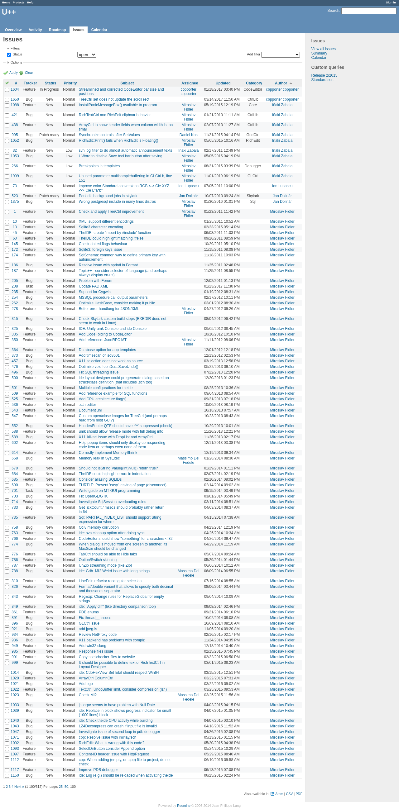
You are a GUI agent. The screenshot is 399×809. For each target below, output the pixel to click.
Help (30, 2)
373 (15, 355)
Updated (223, 83)
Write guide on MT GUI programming (109, 490)
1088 (15, 105)
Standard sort (322, 80)
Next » (19, 786)
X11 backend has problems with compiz (112, 640)
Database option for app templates (107, 350)
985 (15, 651)
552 (15, 426)
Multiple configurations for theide (106, 388)
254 (15, 297)
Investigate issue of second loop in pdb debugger (119, 732)
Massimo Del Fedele (188, 460)
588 (15, 431)
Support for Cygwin (95, 292)
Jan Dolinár (188, 196)
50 (66, 786)
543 (15, 410)
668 (15, 458)
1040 (15, 720)
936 (15, 640)
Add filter (253, 54)
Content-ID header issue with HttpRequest (114, 754)
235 (15, 292)
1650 (15, 99)
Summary (319, 53)
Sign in (391, 2)
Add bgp (86, 684)
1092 (15, 743)
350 (15, 340)
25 (61, 786)
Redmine (183, 805)
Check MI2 (88, 695)
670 (15, 468)
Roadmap (57, 30)
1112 (15, 760)
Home (6, 2)
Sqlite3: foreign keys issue (100, 249)
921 (15, 629)
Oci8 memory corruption (99, 527)
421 (15, 115)
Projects (19, 2)
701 (15, 490)
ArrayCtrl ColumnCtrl (96, 678)
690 (15, 485)
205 (15, 280)
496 (15, 372)
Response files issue (96, 651)
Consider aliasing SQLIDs (100, 479)
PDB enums (89, 612)
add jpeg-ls (88, 629)
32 (15, 150)
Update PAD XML (93, 286)
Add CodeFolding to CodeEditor (105, 334)
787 (15, 565)
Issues (78, 30)
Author (281, 83)
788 (15, 571)
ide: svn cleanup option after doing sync (112, 533)
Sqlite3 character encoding (101, 227)
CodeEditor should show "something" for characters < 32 (126, 538)
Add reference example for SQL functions (113, 393)
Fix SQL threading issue (99, 372)
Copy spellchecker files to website (107, 657)
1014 (15, 672)
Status (17, 54)
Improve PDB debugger (98, 770)
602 (15, 442)
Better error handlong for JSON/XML (109, 309)
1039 (15, 710)
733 (15, 507)
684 (15, 474)
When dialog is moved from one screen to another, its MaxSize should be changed (123, 546)
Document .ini (90, 410)
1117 (15, 770)
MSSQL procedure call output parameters (113, 297)
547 (15, 416)
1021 (15, 684)
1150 (15, 775)
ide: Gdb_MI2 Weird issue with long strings (114, 571)
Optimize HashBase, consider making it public (117, 303)
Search (333, 10)
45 (15, 233)
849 (15, 606)
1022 (15, 689)
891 (15, 618)
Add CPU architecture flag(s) (103, 399)
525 (15, 399)
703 (15, 496)
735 (15, 517)
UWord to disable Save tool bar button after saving (120, 156)
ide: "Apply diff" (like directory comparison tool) (117, 606)
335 (15, 334)
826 (15, 586)
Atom (279, 794)
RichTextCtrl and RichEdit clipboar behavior (115, 115)
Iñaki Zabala (282, 105)
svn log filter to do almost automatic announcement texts (125, 150)
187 (15, 271)
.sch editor (87, 404)
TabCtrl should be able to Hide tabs (108, 554)
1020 (15, 678)
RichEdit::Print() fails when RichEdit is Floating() (118, 140)
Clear (29, 72)
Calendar (99, 30)
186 (15, 265)
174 (15, 255)
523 (15, 196)
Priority (70, 83)
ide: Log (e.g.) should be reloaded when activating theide (126, 775)
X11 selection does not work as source (111, 361)
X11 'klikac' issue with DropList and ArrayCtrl (116, 437)
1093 (15, 748)
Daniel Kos (189, 135)
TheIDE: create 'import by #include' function (115, 233)
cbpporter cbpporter (188, 91)
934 (15, 634)
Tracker (30, 83)
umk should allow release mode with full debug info (121, 431)
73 (15, 186)
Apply (13, 72)
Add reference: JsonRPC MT (103, 340)
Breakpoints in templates (99, 166)
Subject (127, 83)
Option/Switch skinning (98, 560)
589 (15, 437)
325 (15, 328)
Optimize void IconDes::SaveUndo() (108, 366)
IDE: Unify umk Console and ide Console (113, 328)
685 (15, 479)
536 (15, 404)
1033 (15, 705)
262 (15, 303)
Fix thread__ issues (95, 618)
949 (15, 646)
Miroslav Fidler (188, 107)
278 (15, 309)
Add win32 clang (92, 646)
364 (15, 350)
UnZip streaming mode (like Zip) (105, 565)
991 (15, 657)
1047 (15, 732)
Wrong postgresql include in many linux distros (117, 201)
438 (15, 125)
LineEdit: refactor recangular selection (110, 581)
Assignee (189, 83)
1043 (15, 726)
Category (254, 83)
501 (15, 388)
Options (16, 62)
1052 (15, 140)
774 (15, 544)
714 (15, 502)
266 (15, 166)
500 (15, 378)
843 (15, 596)
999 (15, 662)
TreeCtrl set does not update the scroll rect (114, 99)
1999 (15, 176)
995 (15, 135)
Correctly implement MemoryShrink (108, 452)
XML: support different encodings (106, 221)
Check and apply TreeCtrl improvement (111, 211)
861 (15, 612)
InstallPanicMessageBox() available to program (118, 105)
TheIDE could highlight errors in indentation (115, 474)
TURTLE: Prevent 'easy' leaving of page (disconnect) (122, 485)
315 (15, 318)
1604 (15, 89)
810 (15, 581)
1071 (15, 737)
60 (15, 238)
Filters (15, 48)
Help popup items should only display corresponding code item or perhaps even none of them (122, 444)
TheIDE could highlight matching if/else (111, 238)
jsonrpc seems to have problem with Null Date (117, 705)
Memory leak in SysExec (99, 458)
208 (15, 286)
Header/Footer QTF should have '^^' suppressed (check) (125, 426)
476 (15, 366)
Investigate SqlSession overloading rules (112, 502)
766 (15, 538)
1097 (15, 754)
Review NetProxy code (98, 634)
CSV (289, 794)
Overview (13, 30)
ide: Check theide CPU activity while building (116, 720)
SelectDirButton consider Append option (112, 748)
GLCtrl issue (89, 623)
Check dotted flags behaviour (103, 244)
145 (15, 244)
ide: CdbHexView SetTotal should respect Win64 (119, 672)
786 (15, 560)
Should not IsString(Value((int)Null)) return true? (118, 468)
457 (15, 361)
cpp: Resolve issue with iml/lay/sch (108, 737)
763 (15, 533)
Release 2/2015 (324, 75)
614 (15, 452)
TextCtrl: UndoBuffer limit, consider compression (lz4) (123, 689)
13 (15, 227)
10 (15, 221)
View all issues (323, 49)
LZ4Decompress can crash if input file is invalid (118, 726)
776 (15, 554)
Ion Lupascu (188, 186)
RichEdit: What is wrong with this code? (111, 743)
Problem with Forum (95, 280)
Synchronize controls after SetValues (109, 135)
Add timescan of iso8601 (99, 355)
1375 (15, 201)
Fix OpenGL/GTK (93, 496)
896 (15, 623)
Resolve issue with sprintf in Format (108, 265)
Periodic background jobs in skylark (108, 196)
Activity (35, 30)
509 (15, 393)
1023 (15, 695)
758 (15, 527)
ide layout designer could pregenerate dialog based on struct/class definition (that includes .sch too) (124, 380)
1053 (15, 156)
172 (15, 249)
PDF (299, 794)
